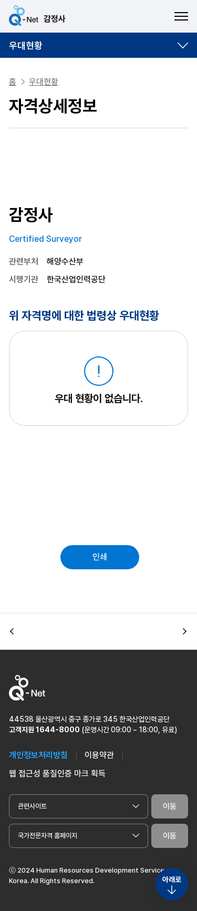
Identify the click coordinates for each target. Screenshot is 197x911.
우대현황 (26, 45)
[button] (12, 632)
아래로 (171, 879)
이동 (170, 806)
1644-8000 (58, 729)
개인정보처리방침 (38, 755)
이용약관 (99, 755)
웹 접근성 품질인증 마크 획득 (57, 774)
